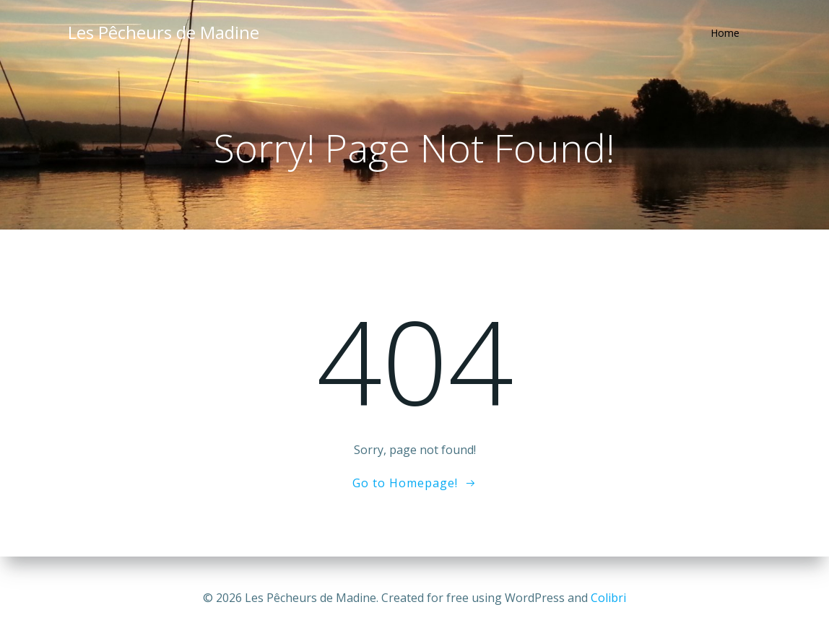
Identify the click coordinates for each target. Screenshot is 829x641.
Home (725, 33)
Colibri (608, 598)
